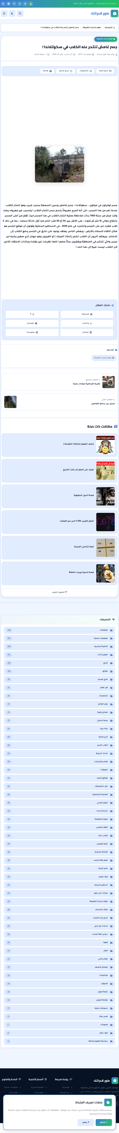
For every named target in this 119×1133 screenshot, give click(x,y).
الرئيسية (67, 1087)
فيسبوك (87, 314)
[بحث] (20, 13)
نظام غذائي (15, 1093)
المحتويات (86, 71)
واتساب (87, 323)
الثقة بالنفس (40, 1098)
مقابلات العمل (39, 1103)
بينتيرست (32, 332)
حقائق (17, 1103)
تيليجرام (32, 323)
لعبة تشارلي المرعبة (84, 547)
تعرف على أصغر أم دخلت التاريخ (78, 470)
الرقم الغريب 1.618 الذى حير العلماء (77, 521)
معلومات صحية (12, 1087)
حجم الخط (105, 71)
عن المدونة (66, 1093)
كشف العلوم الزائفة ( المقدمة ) (78, 444)
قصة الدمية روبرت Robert (81, 573)
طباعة (47, 71)
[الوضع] (12, 13)
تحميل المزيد (59, 592)
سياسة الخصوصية (62, 1103)
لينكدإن (87, 332)
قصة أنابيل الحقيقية (84, 496)
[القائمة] (4, 13)
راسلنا (68, 1098)
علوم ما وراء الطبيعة (106, 39)
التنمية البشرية (39, 1087)
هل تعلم (16, 1098)
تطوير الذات (40, 1093)
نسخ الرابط (65, 71)
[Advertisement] (59, 100)
